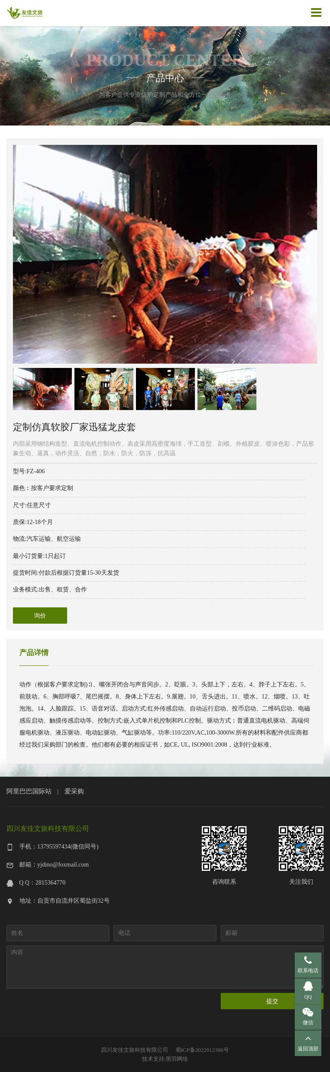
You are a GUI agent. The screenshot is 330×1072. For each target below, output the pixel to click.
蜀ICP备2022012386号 (202, 1050)
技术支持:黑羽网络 (165, 1059)
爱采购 (74, 791)
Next (308, 254)
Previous (19, 254)
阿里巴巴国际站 (29, 791)
